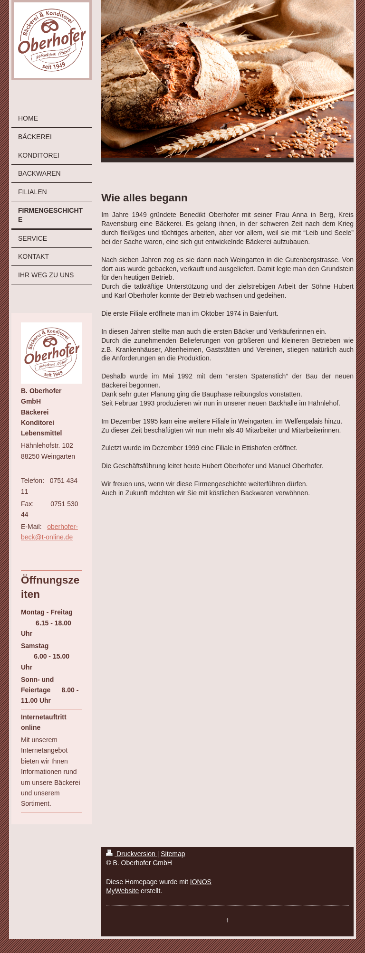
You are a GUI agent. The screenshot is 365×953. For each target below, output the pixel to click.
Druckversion (131, 854)
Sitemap (173, 854)
